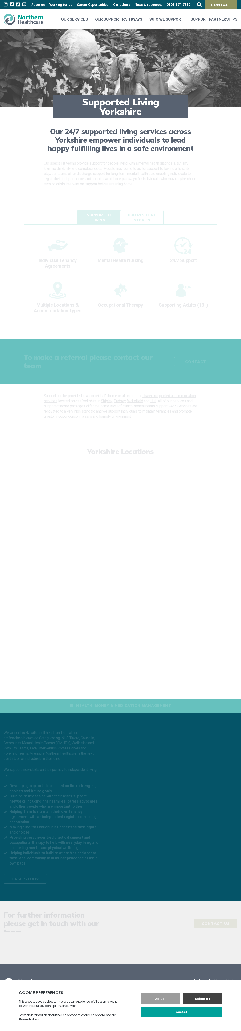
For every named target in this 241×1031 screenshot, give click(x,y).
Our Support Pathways (118, 19)
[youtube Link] (24, 4)
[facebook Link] (12, 4)
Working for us (60, 5)
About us (38, 5)
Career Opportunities (92, 5)
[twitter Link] (18, 4)
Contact (221, 4)
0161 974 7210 (178, 4)
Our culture (121, 5)
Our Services (74, 19)
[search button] (199, 4)
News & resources (149, 5)
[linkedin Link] (6, 4)
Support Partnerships (213, 19)
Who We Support (166, 19)
